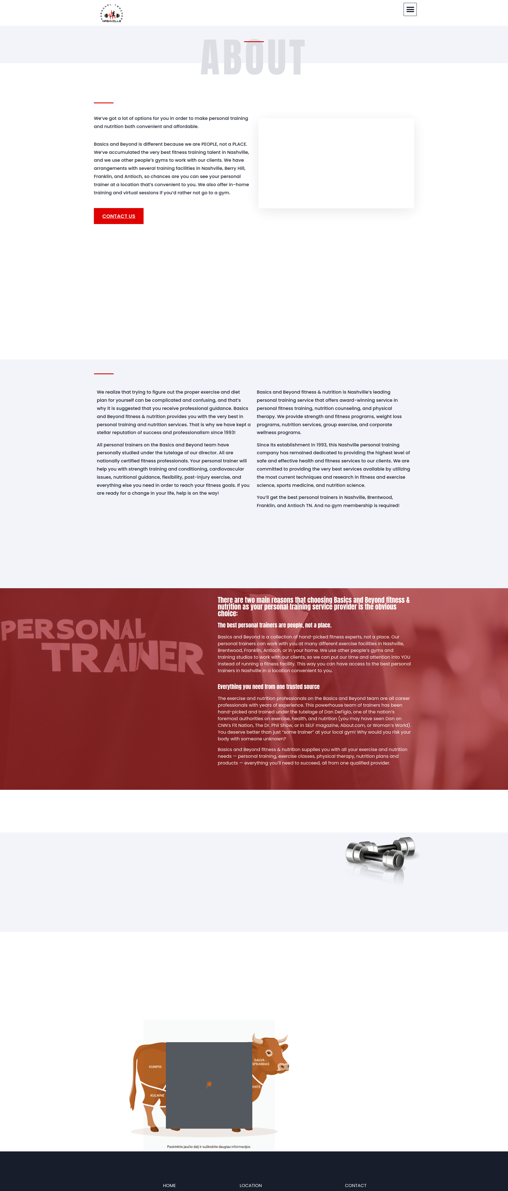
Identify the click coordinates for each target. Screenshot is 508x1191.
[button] (410, 9)
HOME (169, 1185)
